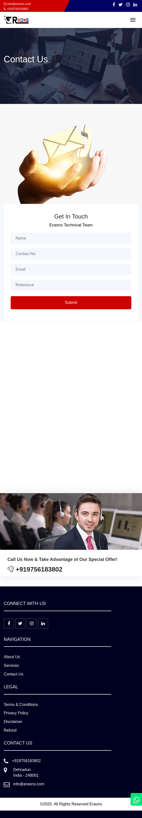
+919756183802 (16, 9)
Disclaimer (13, 722)
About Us (12, 657)
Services (11, 665)
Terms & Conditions (21, 704)
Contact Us (13, 674)
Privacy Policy (16, 713)
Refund (10, 730)
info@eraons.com (17, 4)
